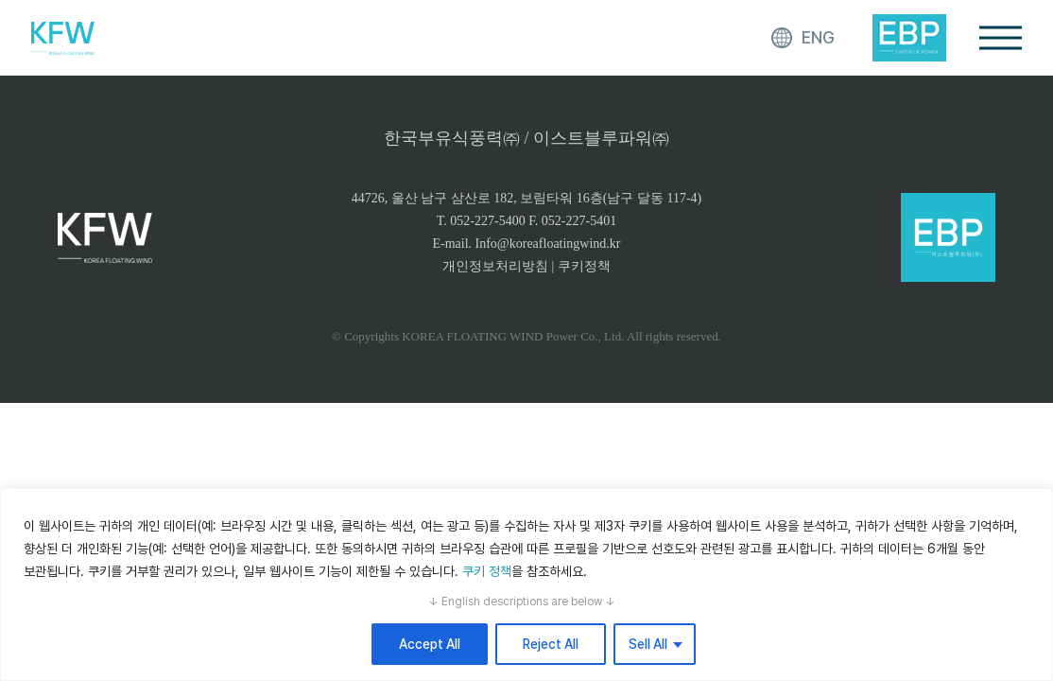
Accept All (429, 644)
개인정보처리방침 (495, 266)
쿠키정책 (584, 266)
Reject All (550, 644)
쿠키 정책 (486, 571)
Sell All (648, 644)
